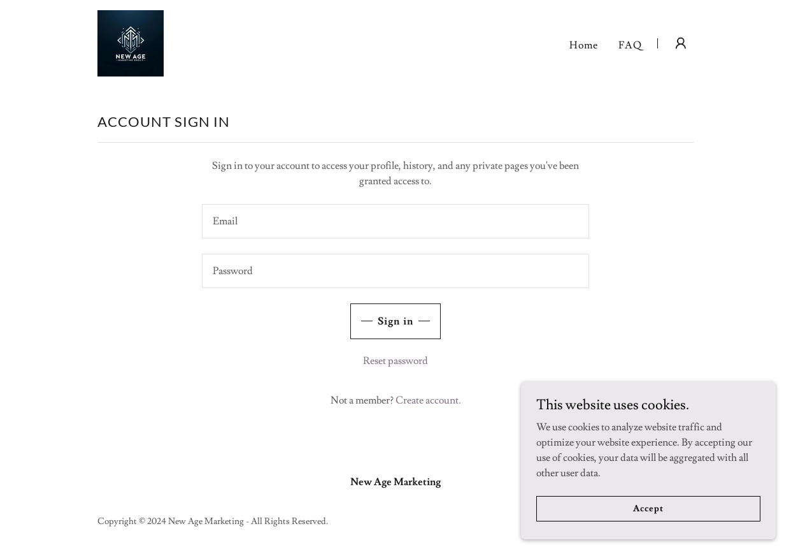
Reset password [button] (395, 360)
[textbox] (395, 221)
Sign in (395, 321)
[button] (681, 43)
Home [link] (583, 45)
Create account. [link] (428, 400)
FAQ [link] (630, 45)
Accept (648, 508)
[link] (130, 40)
